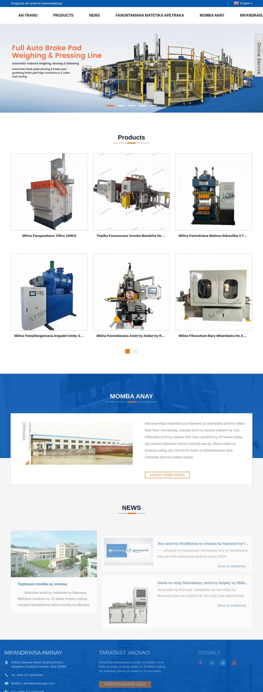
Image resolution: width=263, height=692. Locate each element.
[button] (110, 105)
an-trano (28, 15)
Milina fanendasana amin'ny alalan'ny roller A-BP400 (132, 336)
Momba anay (212, 15)
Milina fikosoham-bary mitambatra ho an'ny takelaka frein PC (214, 336)
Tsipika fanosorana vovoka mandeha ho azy (132, 236)
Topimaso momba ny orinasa (42, 601)
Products (63, 15)
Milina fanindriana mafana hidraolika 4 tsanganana (214, 236)
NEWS (94, 15)
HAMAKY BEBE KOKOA (187, 475)
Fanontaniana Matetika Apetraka (150, 15)
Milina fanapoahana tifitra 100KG (49, 236)
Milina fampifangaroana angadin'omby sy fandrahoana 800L (50, 336)
